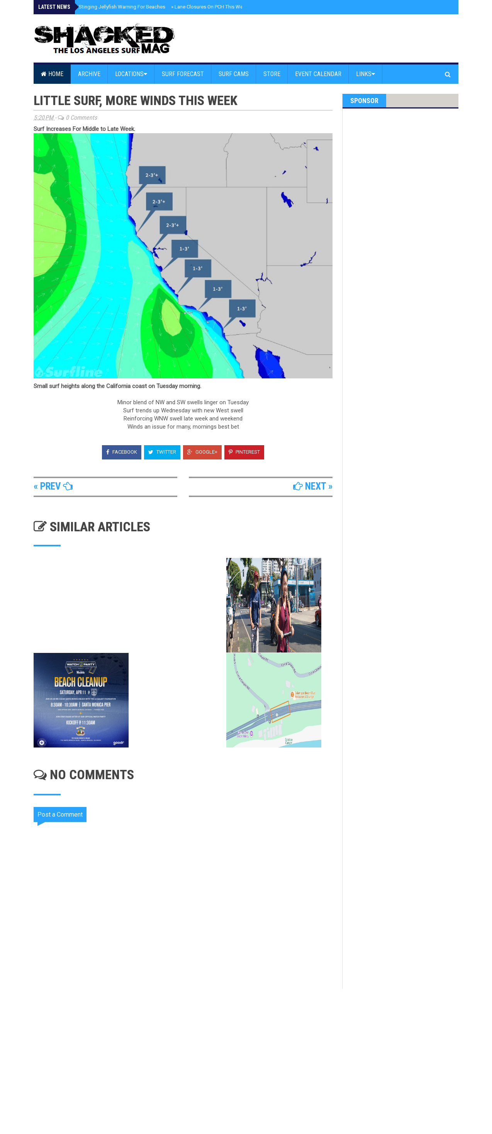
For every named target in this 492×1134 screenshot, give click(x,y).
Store (271, 74)
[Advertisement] (188, 1054)
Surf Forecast (183, 74)
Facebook (121, 452)
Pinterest (244, 452)
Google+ (202, 452)
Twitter (162, 452)
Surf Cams (234, 74)
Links (365, 74)
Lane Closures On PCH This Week (209, 7)
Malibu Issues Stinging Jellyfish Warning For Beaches (104, 7)
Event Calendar (318, 74)
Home (52, 74)
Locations (131, 74)
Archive (89, 74)
